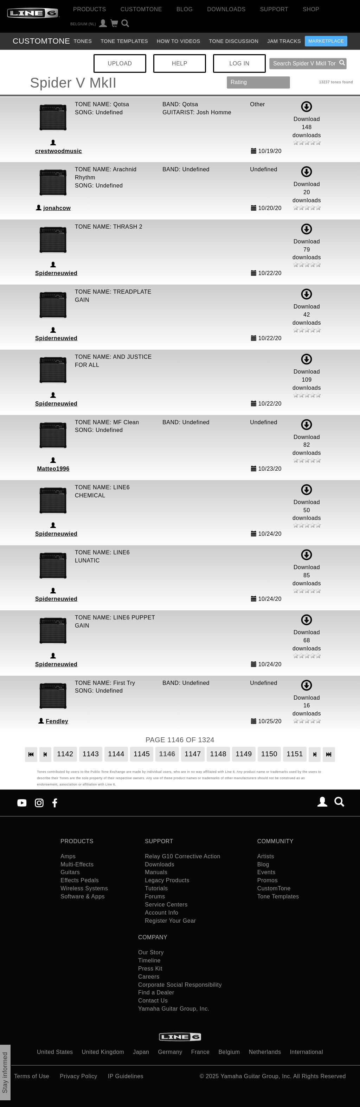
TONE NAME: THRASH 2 (108, 227)
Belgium (229, 1052)
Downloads (226, 9)
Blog (184, 9)
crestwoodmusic (58, 151)
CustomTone (141, 9)
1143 (91, 754)
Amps (68, 856)
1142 (65, 754)
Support (274, 9)
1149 (244, 754)
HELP (179, 63)
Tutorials (156, 888)
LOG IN (239, 63)
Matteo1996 (53, 469)
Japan (141, 1052)
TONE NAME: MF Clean (107, 422)
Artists (265, 856)
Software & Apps (82, 896)
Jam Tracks (284, 41)
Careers (148, 977)
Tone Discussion (234, 41)
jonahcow (57, 208)
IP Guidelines (125, 1076)
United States (55, 1052)
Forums (155, 896)
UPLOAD (120, 63)
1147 (193, 754)
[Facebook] (55, 803)
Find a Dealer (156, 992)
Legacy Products (167, 880)
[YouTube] (22, 803)
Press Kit (150, 969)
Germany (170, 1052)
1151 (295, 754)
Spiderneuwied (56, 273)
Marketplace (326, 41)
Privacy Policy (78, 1076)
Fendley (57, 721)
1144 (116, 754)
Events (266, 872)
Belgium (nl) (83, 24)
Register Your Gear (170, 921)
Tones (82, 41)
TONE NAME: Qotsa (102, 104)
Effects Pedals (79, 880)
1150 (269, 754)
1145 (142, 754)
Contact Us (153, 1001)
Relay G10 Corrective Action (182, 856)
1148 (218, 754)
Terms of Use (31, 1076)
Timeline (149, 960)
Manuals (156, 872)
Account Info (161, 913)
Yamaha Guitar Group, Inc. (174, 1009)
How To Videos (178, 41)
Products (89, 9)
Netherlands (265, 1052)
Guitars (70, 872)
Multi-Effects (77, 864)
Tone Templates (124, 41)
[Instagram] (39, 803)
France (200, 1052)
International (306, 1052)
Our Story (151, 952)
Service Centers (166, 905)
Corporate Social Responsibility (180, 985)
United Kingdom (103, 1052)
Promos (267, 880)
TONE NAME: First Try (105, 683)
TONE (41, 41)
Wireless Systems (84, 888)
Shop (311, 9)
